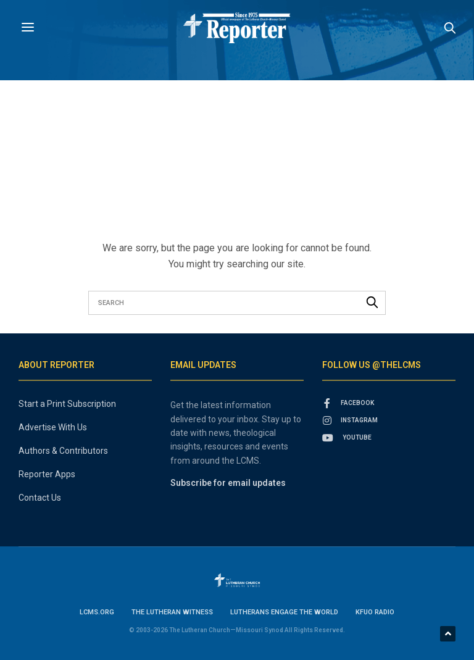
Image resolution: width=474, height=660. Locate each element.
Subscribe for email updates (228, 483)
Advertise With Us (53, 427)
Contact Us (40, 498)
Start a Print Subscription (67, 404)
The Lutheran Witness (172, 612)
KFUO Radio (375, 612)
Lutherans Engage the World (284, 612)
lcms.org (97, 612)
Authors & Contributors (63, 451)
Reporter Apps (47, 474)
